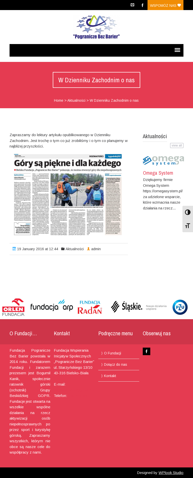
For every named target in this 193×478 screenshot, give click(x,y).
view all (177, 145)
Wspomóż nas (165, 6)
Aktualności (76, 100)
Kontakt (110, 376)
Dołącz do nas (115, 364)
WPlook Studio (171, 472)
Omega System (158, 172)
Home (58, 100)
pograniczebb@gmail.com (75, 390)
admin (96, 249)
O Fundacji (112, 353)
